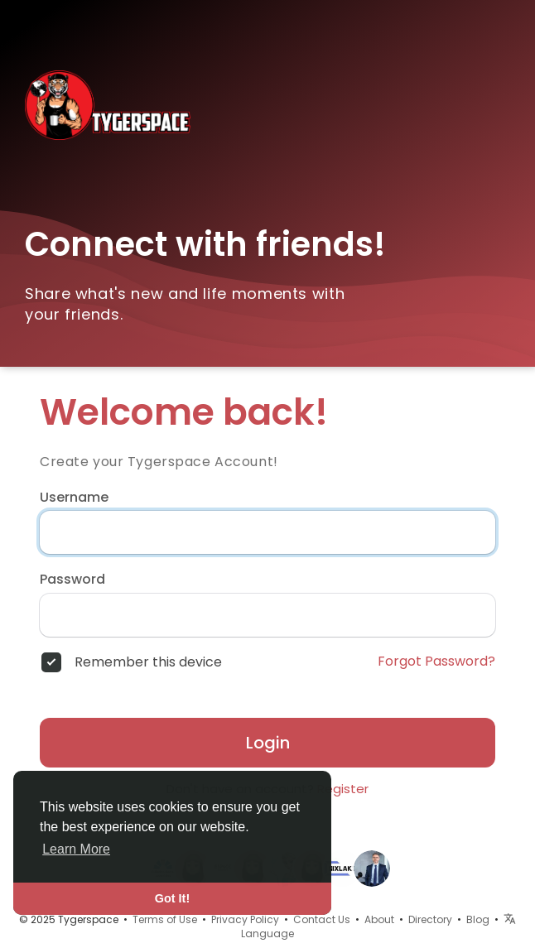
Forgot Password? (436, 661)
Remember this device (148, 662)
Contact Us (321, 919)
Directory (430, 919)
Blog (477, 919)
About (379, 919)
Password (72, 579)
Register (343, 788)
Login (268, 742)
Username (74, 497)
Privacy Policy (245, 919)
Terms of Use (165, 919)
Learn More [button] (76, 849)
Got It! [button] (172, 898)
